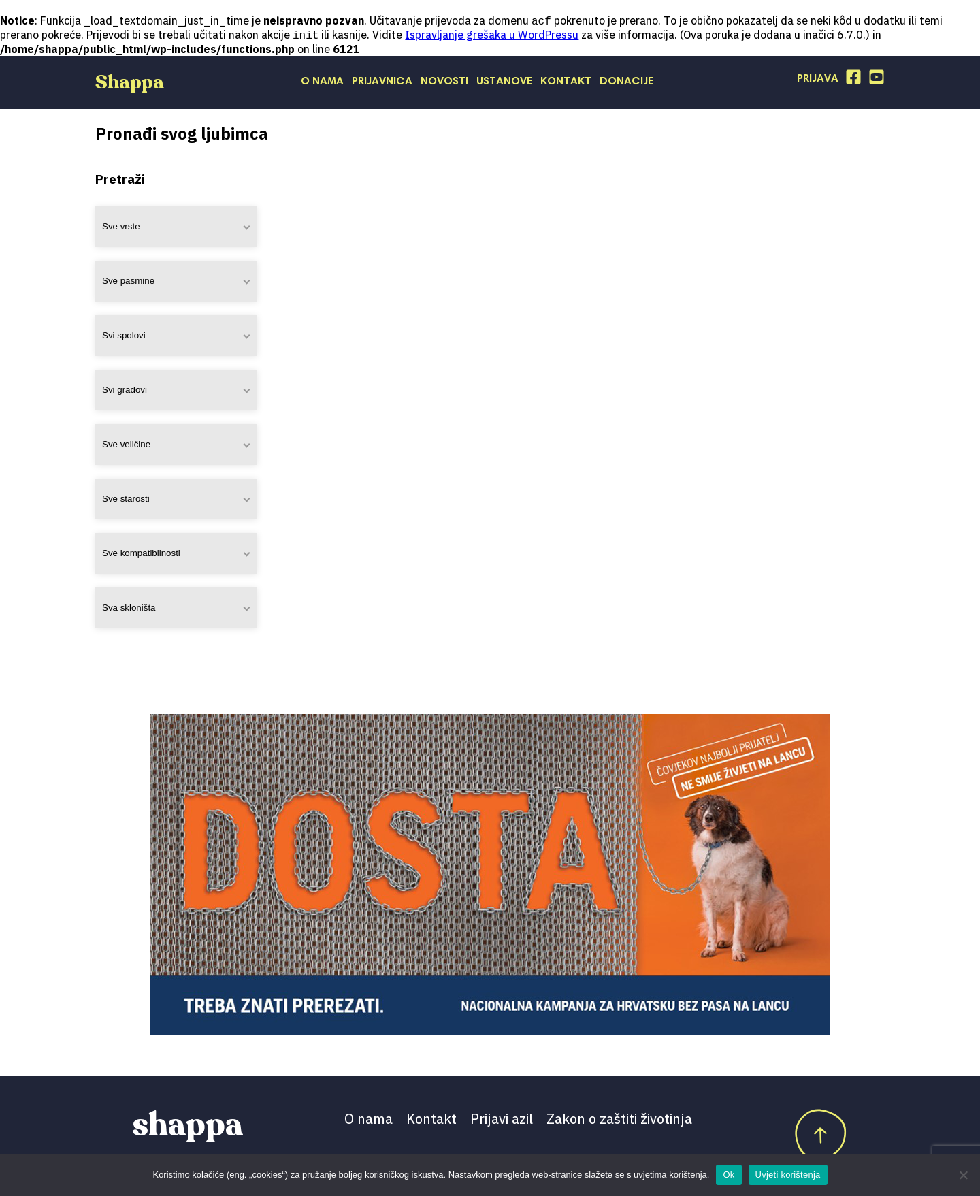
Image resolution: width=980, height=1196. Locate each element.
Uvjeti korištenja (788, 1174)
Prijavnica (382, 83)
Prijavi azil (501, 1120)
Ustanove (504, 83)
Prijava (817, 80)
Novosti (444, 83)
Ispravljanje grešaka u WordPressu (491, 36)
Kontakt (565, 83)
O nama (322, 83)
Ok (728, 1174)
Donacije (626, 83)
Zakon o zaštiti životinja (619, 1120)
